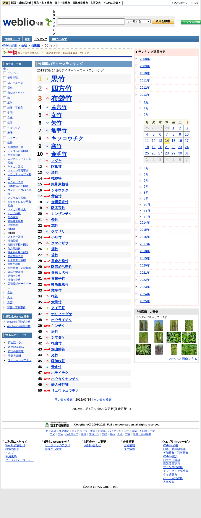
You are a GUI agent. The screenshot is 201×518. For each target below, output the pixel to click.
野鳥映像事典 (15, 221)
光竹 (54, 355)
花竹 (54, 225)
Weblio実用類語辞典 (18, 321)
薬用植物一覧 (15, 147)
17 (187, 141)
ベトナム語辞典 (173, 478)
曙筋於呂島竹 (61, 267)
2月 (146, 108)
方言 (10, 302)
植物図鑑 (13, 240)
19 (154, 147)
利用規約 (11, 456)
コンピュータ (15, 82)
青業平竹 (58, 278)
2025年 (145, 301)
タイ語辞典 (170, 474)
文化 (10, 117)
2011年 (145, 80)
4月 (146, 168)
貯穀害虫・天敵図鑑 (19, 268)
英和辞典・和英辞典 (175, 452)
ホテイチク (59, 373)
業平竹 (56, 290)
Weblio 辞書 (9, 45)
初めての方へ (179, 3)
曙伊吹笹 (58, 361)
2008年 (145, 59)
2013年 (145, 94)
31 (187, 153)
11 (147, 141)
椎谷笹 (56, 178)
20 (160, 147)
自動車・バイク (16, 92)
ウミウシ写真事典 (18, 170)
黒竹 (58, 79)
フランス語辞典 (173, 467)
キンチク (58, 326)
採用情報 (129, 449)
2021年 (145, 272)
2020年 (145, 265)
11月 (147, 211)
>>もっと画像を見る (183, 358)
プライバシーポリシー (19, 460)
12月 (147, 217)
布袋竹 (61, 98)
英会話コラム (16, 342)
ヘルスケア (13, 127)
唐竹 (54, 331)
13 (160, 141)
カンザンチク (61, 214)
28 (167, 153)
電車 (10, 87)
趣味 (10, 132)
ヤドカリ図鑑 (15, 166)
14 (167, 141)
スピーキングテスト (19, 360)
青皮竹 (56, 367)
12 (154, 141)
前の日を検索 (64, 399)
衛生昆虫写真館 (17, 260)
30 (180, 153)
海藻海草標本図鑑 (18, 244)
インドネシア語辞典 (175, 471)
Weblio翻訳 (170, 456)
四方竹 (61, 89)
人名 (10, 297)
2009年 (145, 66)
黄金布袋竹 (59, 261)
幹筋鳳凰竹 (59, 284)
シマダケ (58, 337)
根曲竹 (56, 343)
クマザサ (58, 231)
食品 (10, 292)
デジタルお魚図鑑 (18, 151)
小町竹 (56, 237)
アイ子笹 (58, 308)
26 (154, 153)
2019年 (145, 258)
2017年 (145, 244)
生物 (24, 45)
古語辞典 (95, 3)
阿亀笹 (56, 167)
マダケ (56, 161)
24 (187, 147)
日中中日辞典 (62, 3)
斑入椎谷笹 (59, 384)
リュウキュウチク (65, 390)
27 (160, 153)
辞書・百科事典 (16, 307)
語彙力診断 (14, 355)
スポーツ (12, 137)
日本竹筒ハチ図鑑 (18, 186)
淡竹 (54, 172)
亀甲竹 (59, 130)
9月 (146, 198)
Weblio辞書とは (15, 445)
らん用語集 (14, 248)
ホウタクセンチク (65, 379)
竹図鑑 (35, 45)
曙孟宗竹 (58, 208)
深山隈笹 (58, 349)
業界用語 (12, 77)
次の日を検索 (103, 399)
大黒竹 (56, 302)
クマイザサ (59, 243)
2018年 (145, 251)
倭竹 (54, 220)
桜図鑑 (11, 229)
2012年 (145, 87)
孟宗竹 (59, 107)
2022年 (145, 279)
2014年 (145, 222)
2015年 (145, 229)
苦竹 (54, 255)
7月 (146, 186)
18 (147, 147)
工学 (10, 102)
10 (187, 134)
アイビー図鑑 (15, 236)
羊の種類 (13, 217)
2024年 (145, 294)
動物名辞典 (14, 275)
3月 (146, 114)
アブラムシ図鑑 (17, 197)
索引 (27, 39)
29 (173, 153)
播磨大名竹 (59, 272)
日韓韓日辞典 (80, 3)
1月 (146, 102)
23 (180, 147)
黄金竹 (56, 196)
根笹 (54, 296)
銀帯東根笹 (59, 184)
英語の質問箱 (16, 351)
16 (180, 141)
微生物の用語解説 (18, 252)
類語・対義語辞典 (21, 3)
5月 (146, 174)
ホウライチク (61, 320)
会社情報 (129, 445)
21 (167, 147)
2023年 (145, 287)
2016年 (145, 237)
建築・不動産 (15, 107)
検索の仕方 (12, 449)
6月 (146, 180)
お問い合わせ (92, 445)
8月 (146, 192)
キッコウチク (67, 138)
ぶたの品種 (14, 213)
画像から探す (59, 39)
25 (147, 153)
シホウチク (59, 190)
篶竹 (54, 249)
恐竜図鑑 (13, 225)
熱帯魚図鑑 (14, 154)
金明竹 (59, 154)
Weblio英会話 (16, 347)
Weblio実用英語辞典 (18, 326)
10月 (147, 204)
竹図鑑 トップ (12, 39)
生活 (10, 122)
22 (173, 147)
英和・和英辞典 (43, 3)
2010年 (145, 73)
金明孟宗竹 (59, 202)
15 (173, 141)
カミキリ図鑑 (15, 182)
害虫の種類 (14, 264)
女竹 (56, 115)
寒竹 (56, 146)
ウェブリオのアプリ (57, 445)
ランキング (40, 39)
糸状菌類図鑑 (15, 256)
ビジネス (12, 72)
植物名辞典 (14, 279)
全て (5, 68)
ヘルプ (195, 3)
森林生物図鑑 (15, 271)
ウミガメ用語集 (17, 209)
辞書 (5, 3)
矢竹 (56, 123)
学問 (10, 112)
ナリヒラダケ (61, 314)
